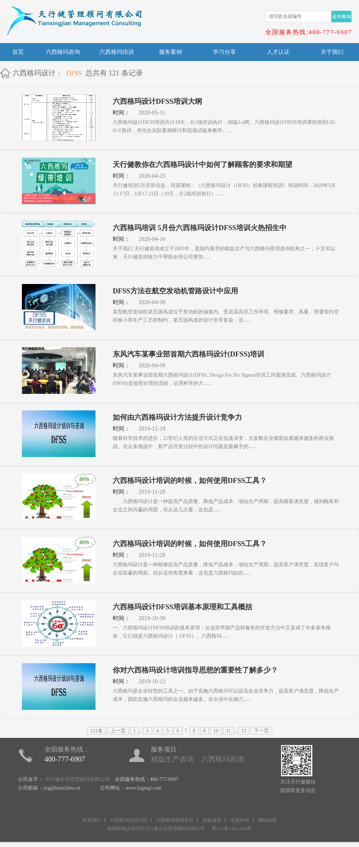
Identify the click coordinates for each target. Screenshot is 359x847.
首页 (18, 52)
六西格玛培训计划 (128, 820)
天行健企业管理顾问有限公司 (77, 779)
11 (228, 731)
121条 (96, 731)
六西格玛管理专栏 (175, 820)
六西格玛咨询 (63, 52)
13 (243, 731)
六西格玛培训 (116, 52)
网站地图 (267, 820)
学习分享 (224, 52)
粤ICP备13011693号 (232, 828)
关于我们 (332, 52)
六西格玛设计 (34, 73)
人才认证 (278, 52)
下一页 (261, 731)
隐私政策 (212, 820)
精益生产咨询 (172, 759)
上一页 (118, 731)
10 (215, 731)
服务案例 (170, 52)
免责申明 (239, 820)
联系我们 (91, 820)
